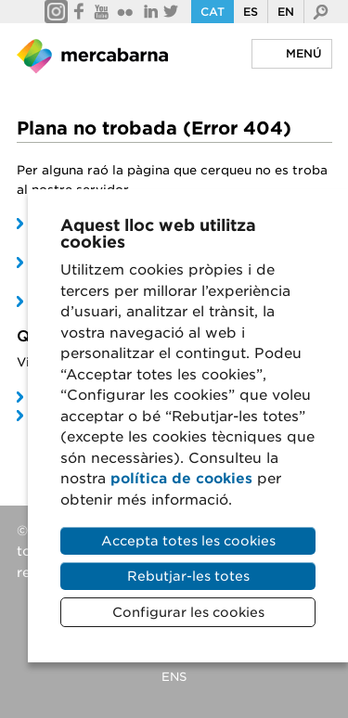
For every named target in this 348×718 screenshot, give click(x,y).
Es (250, 12)
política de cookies (181, 478)
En (285, 12)
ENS (174, 677)
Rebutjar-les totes (188, 576)
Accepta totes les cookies (188, 540)
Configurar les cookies (188, 612)
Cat (212, 12)
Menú (304, 53)
